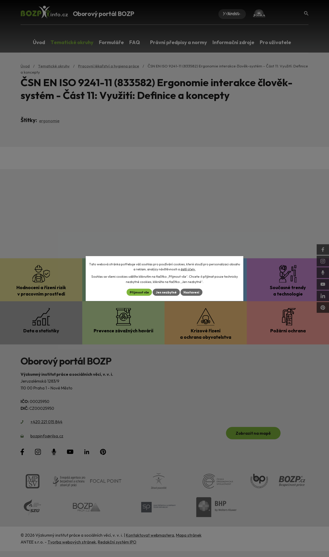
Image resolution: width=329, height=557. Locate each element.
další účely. (188, 269)
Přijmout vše (138, 292)
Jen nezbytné (166, 292)
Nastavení (192, 292)
